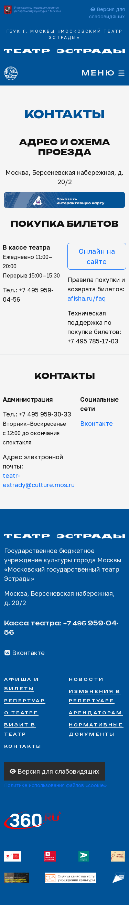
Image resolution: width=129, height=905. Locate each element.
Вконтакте (96, 423)
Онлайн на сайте (97, 256)
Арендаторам (96, 712)
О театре (21, 712)
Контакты (23, 746)
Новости (86, 679)
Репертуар (24, 700)
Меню (103, 73)
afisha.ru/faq (86, 298)
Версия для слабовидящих (54, 771)
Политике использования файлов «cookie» (55, 785)
